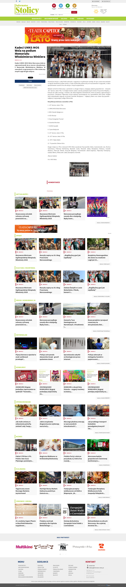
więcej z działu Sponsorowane (102, 432)
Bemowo (18, 22)
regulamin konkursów (25, 577)
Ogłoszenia (60, 14)
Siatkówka (21, 85)
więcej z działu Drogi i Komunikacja (101, 331)
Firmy (56, 14)
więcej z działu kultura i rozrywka (102, 296)
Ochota (38, 22)
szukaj (74, 12)
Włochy (107, 22)
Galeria (64, 19)
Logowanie (95, 1)
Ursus (84, 22)
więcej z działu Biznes (104, 465)
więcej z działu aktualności (103, 222)
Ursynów (89, 22)
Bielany (28, 22)
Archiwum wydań (51, 19)
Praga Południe (59, 22)
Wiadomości (37, 19)
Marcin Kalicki (37, 85)
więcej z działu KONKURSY (103, 398)
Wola (60, 24)
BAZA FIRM (74, 6)
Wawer (93, 22)
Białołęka (24, 22)
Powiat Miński (44, 22)
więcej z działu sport (105, 264)
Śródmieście (73, 22)
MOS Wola (29, 85)
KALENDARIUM (60, 6)
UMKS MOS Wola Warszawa (30, 87)
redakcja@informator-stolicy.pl (96, 567)
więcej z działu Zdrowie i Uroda (102, 529)
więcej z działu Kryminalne (103, 363)
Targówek (79, 22)
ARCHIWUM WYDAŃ (54, 7)
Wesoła (98, 22)
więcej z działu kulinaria (104, 497)
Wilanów (103, 22)
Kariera (80, 19)
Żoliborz (65, 24)
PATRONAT (90, 19)
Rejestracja (106, 1)
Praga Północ (51, 22)
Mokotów (33, 22)
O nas (72, 19)
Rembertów (66, 22)
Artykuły (52, 14)
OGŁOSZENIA (67, 6)
